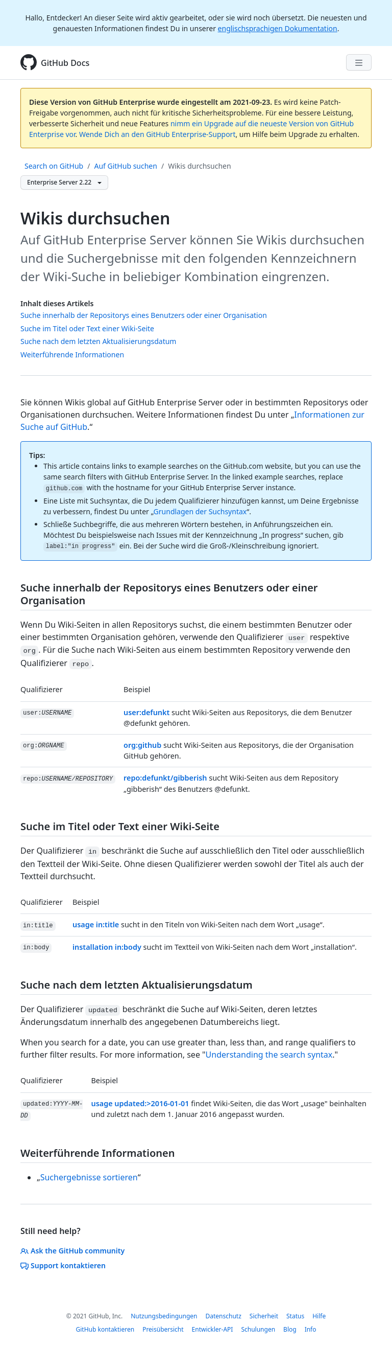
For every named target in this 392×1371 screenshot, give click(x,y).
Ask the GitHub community (72, 1250)
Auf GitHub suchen (125, 166)
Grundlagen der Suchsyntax (200, 511)
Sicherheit (264, 1316)
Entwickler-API (212, 1329)
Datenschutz (223, 1316)
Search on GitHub (53, 166)
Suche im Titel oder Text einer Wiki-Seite (87, 328)
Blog (290, 1329)
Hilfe (319, 1316)
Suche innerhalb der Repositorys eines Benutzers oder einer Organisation (143, 315)
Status (295, 1316)
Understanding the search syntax (269, 1054)
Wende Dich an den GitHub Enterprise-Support (157, 134)
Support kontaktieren (63, 1265)
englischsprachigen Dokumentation (277, 28)
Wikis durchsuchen (199, 166)
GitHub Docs (65, 62)
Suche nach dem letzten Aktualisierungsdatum (98, 341)
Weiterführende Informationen (72, 354)
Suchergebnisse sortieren (89, 1177)
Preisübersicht (162, 1329)
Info (310, 1329)
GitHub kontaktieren (105, 1329)
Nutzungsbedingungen (164, 1316)
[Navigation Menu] (359, 62)
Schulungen (258, 1329)
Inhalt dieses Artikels (57, 303)
